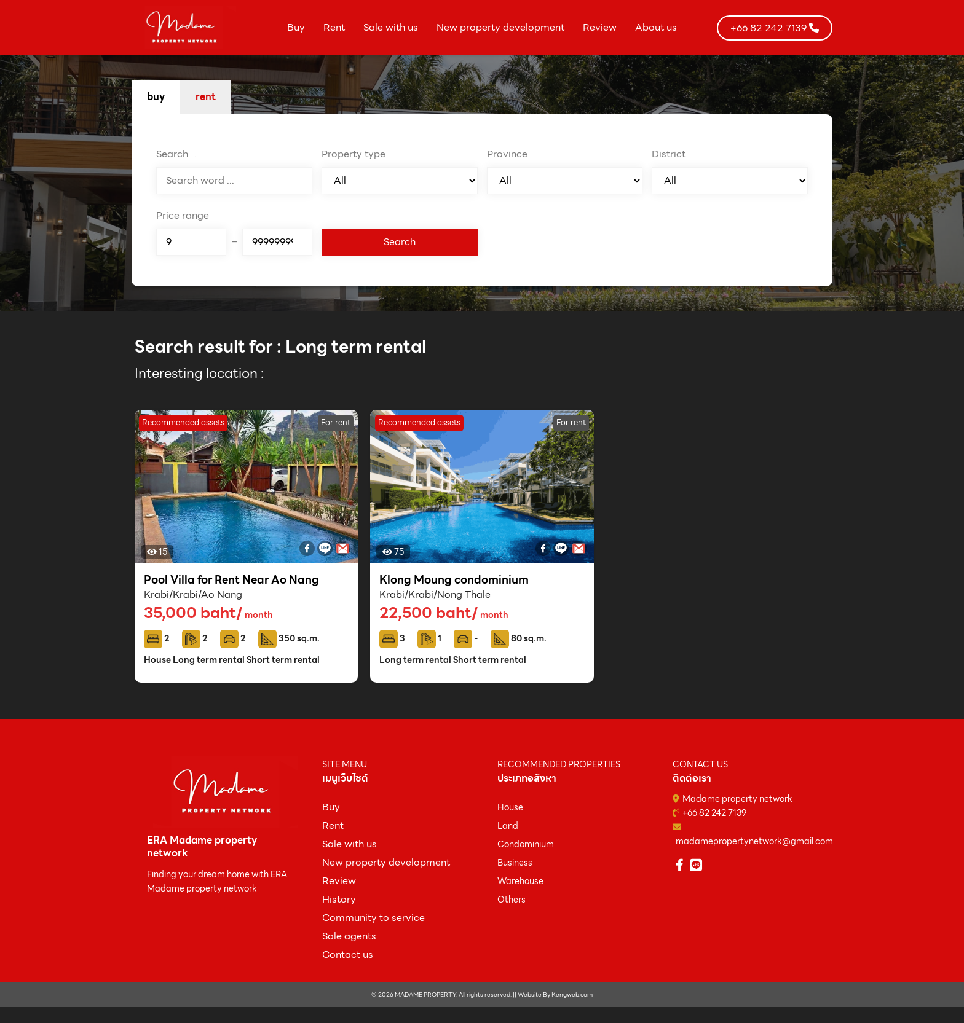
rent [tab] (206, 96)
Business (514, 862)
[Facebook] (307, 548)
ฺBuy (331, 807)
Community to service (373, 917)
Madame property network (737, 798)
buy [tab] (156, 96)
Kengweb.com (572, 994)
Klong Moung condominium (454, 580)
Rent (334, 27)
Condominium (525, 844)
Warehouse (520, 881)
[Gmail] (342, 548)
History (339, 899)
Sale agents (349, 936)
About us (656, 27)
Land (507, 826)
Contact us (347, 954)
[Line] (325, 548)
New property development (500, 27)
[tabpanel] (482, 200)
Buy (296, 27)
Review (600, 27)
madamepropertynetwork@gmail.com (754, 841)
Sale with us (390, 27)
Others (511, 899)
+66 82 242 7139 (714, 813)
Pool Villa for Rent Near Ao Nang (231, 580)
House (510, 807)
